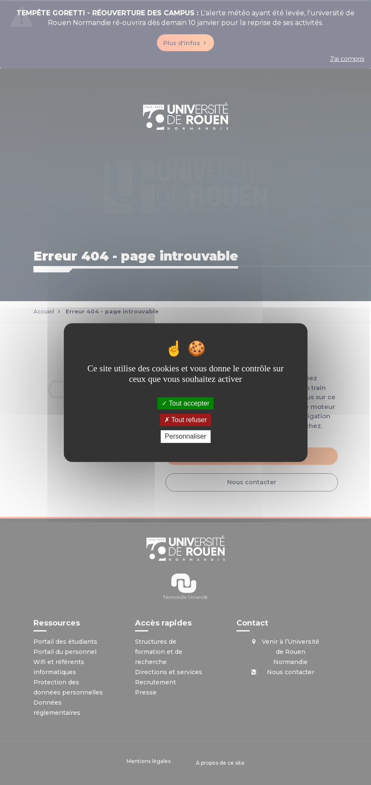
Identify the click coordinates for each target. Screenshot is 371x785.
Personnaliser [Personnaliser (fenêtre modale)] (185, 436)
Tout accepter (185, 403)
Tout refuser (185, 419)
